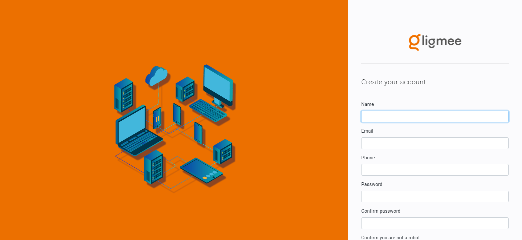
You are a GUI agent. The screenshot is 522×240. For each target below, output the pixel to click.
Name (367, 104)
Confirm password (380, 211)
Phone (368, 157)
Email (367, 131)
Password (371, 184)
